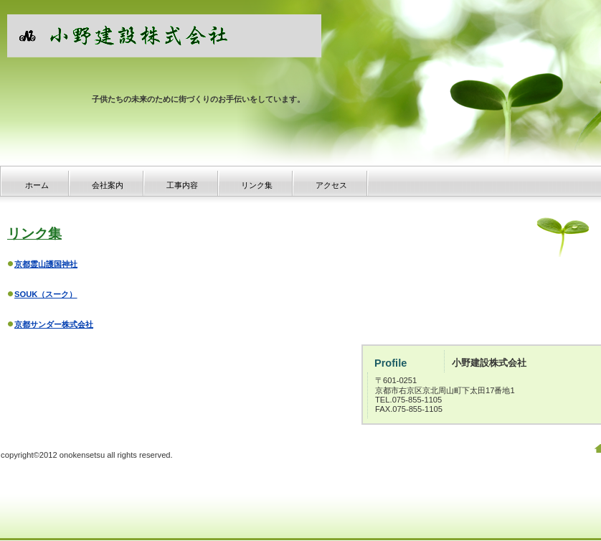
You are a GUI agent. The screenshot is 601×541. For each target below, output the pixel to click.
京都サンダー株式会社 (53, 324)
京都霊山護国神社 (45, 264)
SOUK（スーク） (45, 294)
